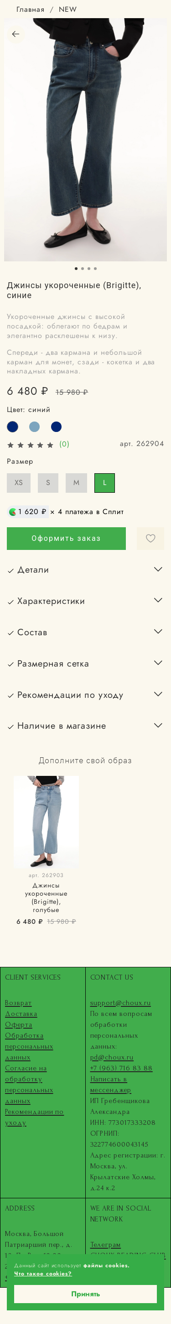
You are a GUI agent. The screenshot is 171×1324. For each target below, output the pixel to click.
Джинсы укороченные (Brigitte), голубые (46, 897)
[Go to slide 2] (82, 268)
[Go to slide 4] (95, 268)
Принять (85, 1294)
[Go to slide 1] (76, 268)
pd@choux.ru (112, 1057)
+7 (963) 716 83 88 (121, 1068)
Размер (20, 461)
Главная (30, 9)
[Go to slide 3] (89, 268)
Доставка (21, 1014)
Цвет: (29, 409)
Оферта (18, 1024)
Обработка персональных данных (29, 1046)
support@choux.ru (120, 1003)
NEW (68, 9)
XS (19, 482)
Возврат (18, 1003)
